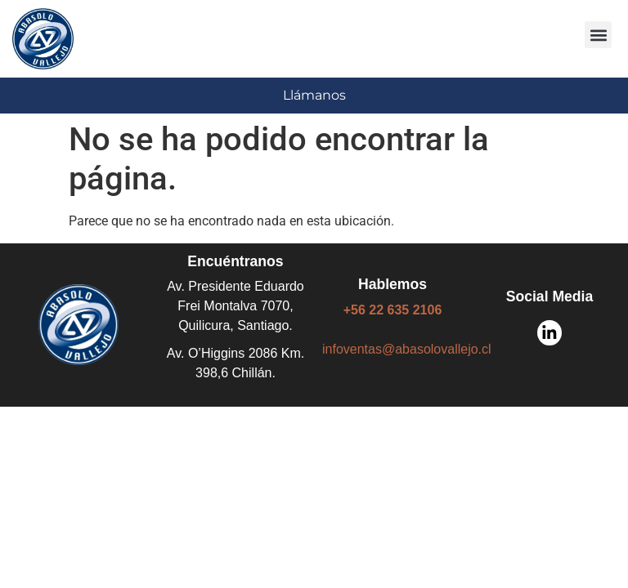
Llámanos (314, 95)
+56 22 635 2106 (392, 310)
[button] (598, 34)
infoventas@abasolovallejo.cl (406, 349)
